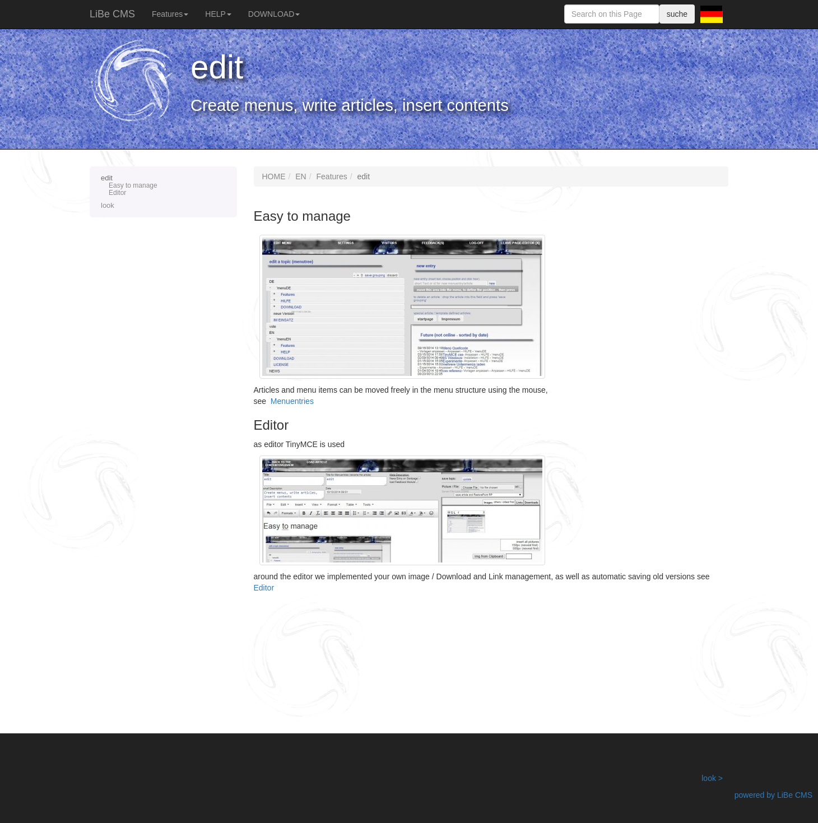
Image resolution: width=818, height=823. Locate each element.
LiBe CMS (112, 14)
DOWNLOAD (274, 14)
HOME (274, 176)
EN (300, 176)
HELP (218, 14)
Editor (117, 193)
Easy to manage (133, 185)
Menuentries (292, 401)
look (107, 205)
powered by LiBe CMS (773, 795)
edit (163, 185)
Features (170, 14)
